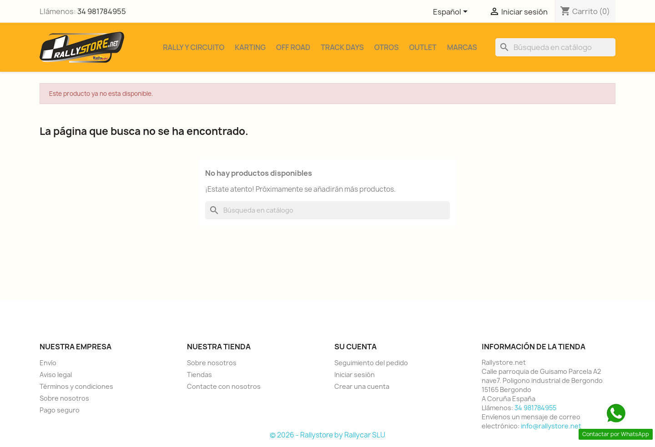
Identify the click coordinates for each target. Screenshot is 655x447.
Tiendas (199, 374)
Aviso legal (56, 374)
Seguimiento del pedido (371, 362)
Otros (386, 47)
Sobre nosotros (64, 398)
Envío (48, 362)
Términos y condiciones (76, 386)
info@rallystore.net (551, 426)
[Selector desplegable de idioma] (452, 12)
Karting (250, 47)
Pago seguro (60, 410)
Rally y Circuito (193, 47)
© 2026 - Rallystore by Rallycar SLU (327, 435)
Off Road (293, 47)
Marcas (462, 47)
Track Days (342, 47)
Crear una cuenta (361, 386)
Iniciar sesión (354, 374)
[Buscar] (555, 47)
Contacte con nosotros (224, 386)
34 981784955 (101, 11)
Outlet (422, 47)
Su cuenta (355, 347)
